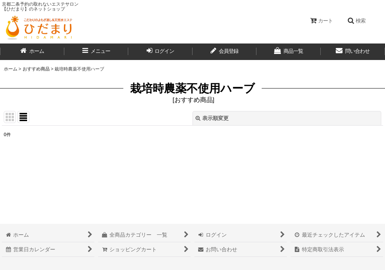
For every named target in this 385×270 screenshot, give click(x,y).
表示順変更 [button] (212, 118)
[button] (356, 20)
